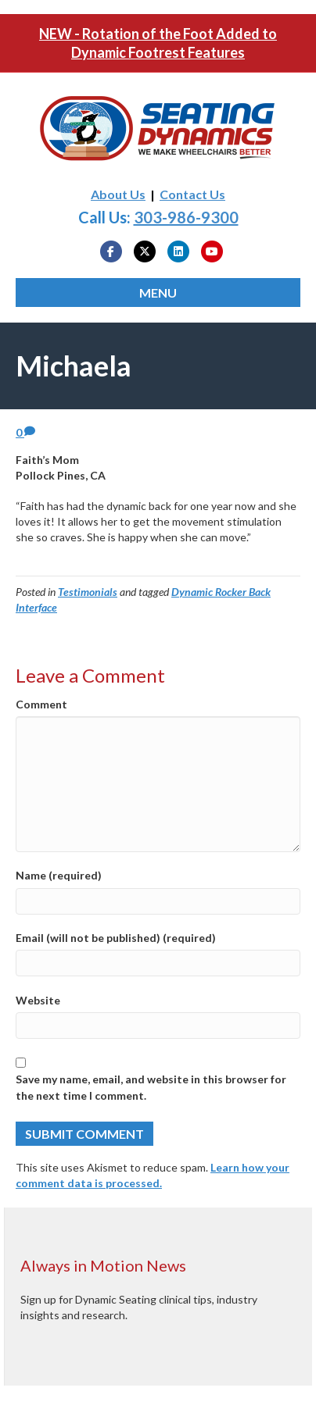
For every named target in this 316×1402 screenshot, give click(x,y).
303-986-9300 (186, 217)
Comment (41, 704)
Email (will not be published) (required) (116, 937)
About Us (118, 194)
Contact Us (192, 194)
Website (38, 1000)
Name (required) (59, 875)
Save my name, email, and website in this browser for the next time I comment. (151, 1086)
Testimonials (87, 591)
